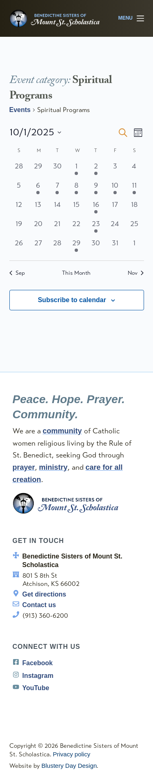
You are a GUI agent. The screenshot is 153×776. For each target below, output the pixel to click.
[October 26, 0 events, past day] (19, 247)
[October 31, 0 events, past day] (114, 247)
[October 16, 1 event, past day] (95, 208)
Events (20, 109)
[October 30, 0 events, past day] (95, 247)
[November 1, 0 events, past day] (134, 247)
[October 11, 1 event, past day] (134, 189)
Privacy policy (72, 754)
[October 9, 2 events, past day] (95, 189)
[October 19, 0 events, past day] (19, 228)
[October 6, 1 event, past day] (38, 189)
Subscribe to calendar (72, 299)
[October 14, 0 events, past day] (57, 208)
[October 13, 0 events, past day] (38, 208)
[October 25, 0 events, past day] (134, 228)
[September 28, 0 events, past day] (19, 170)
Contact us (39, 604)
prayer (24, 467)
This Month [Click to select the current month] (76, 272)
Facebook (37, 662)
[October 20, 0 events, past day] (38, 228)
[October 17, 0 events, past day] (114, 208)
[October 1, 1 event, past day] (76, 170)
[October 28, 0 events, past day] (57, 247)
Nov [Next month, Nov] (136, 272)
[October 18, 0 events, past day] (134, 208)
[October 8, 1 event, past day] (76, 189)
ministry (53, 467)
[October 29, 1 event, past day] (76, 247)
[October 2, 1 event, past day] (95, 170)
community (62, 431)
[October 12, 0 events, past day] (19, 208)
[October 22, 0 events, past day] (76, 228)
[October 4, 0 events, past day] (134, 170)
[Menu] (131, 18)
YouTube (35, 687)
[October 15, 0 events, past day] (76, 208)
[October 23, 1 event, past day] (95, 228)
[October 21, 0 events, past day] (57, 228)
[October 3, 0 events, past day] (114, 170)
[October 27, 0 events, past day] (38, 247)
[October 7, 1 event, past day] (57, 189)
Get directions (44, 594)
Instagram (37, 675)
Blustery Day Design (69, 765)
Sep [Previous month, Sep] (17, 272)
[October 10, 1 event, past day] (114, 189)
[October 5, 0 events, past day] (19, 189)
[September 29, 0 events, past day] (38, 170)
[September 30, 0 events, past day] (57, 170)
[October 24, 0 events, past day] (114, 228)
